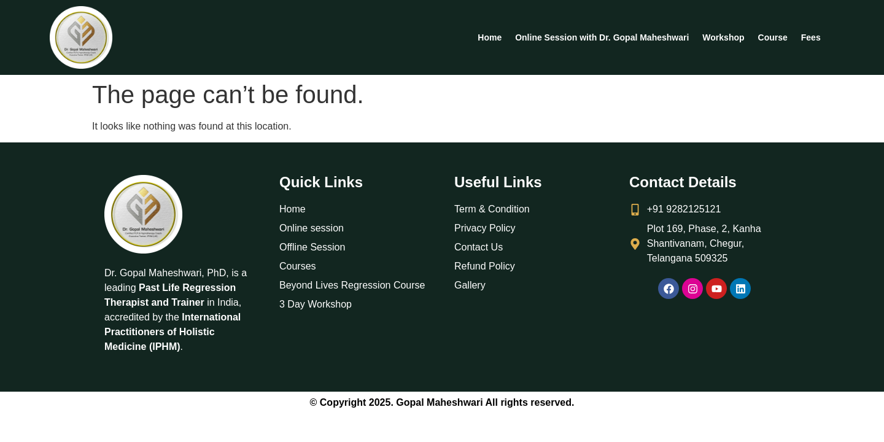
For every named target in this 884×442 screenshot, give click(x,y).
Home (490, 37)
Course (773, 37)
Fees (811, 37)
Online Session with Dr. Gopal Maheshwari (602, 37)
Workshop (723, 37)
